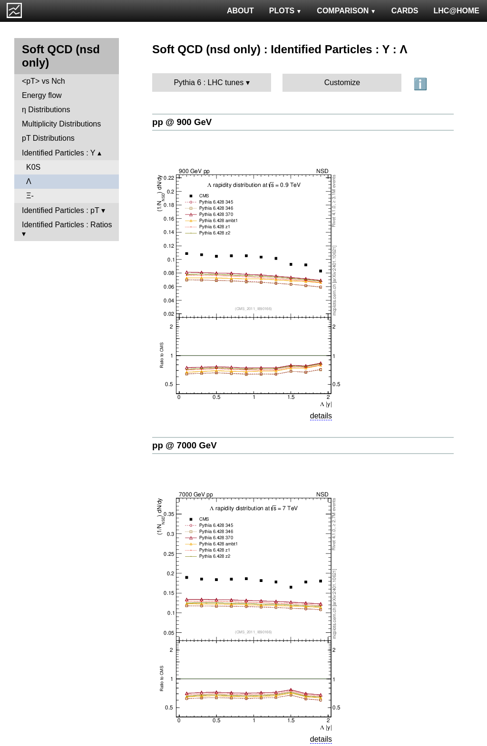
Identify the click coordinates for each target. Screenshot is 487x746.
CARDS (405, 11)
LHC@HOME (456, 11)
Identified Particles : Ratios (67, 225)
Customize (342, 82)
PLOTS (285, 11)
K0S (33, 167)
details (321, 416)
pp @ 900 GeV (182, 122)
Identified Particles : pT (60, 210)
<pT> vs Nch (43, 81)
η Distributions (46, 110)
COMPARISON (346, 11)
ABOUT (240, 11)
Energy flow (42, 95)
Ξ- (30, 196)
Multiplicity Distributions (61, 124)
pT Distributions (48, 138)
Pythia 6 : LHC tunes (209, 82)
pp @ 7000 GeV (184, 445)
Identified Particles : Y (58, 153)
